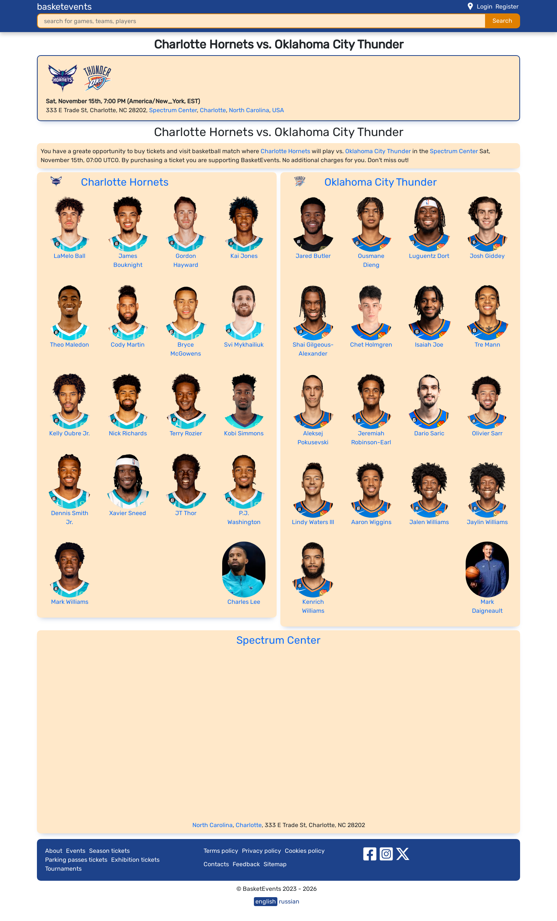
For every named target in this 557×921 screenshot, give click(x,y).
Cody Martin (128, 344)
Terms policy (221, 850)
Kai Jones (244, 255)
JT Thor (185, 513)
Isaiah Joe (429, 344)
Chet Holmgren (371, 344)
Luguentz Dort (429, 255)
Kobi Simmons (244, 433)
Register (507, 6)
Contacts (216, 864)
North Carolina (249, 110)
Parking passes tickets (76, 859)
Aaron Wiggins (371, 522)
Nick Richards (128, 433)
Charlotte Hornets (285, 151)
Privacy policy (261, 850)
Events (75, 850)
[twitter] (402, 853)
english (265, 901)
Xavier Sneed (127, 513)
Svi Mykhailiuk (244, 344)
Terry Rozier (186, 433)
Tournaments (63, 868)
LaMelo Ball (69, 255)
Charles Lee (243, 601)
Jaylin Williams (487, 522)
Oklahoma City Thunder (378, 151)
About (53, 850)
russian (289, 901)
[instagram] (386, 853)
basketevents (64, 6)
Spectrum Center (173, 110)
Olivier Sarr (487, 433)
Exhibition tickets (135, 859)
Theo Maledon (69, 344)
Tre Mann (487, 344)
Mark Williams (69, 601)
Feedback (246, 864)
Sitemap (275, 864)
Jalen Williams (429, 522)
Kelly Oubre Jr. (69, 433)
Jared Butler (313, 255)
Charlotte (213, 110)
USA (278, 110)
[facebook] (369, 853)
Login (485, 6)
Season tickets (109, 850)
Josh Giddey (487, 255)
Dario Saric (429, 433)
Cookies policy (305, 850)
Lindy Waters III (313, 522)
